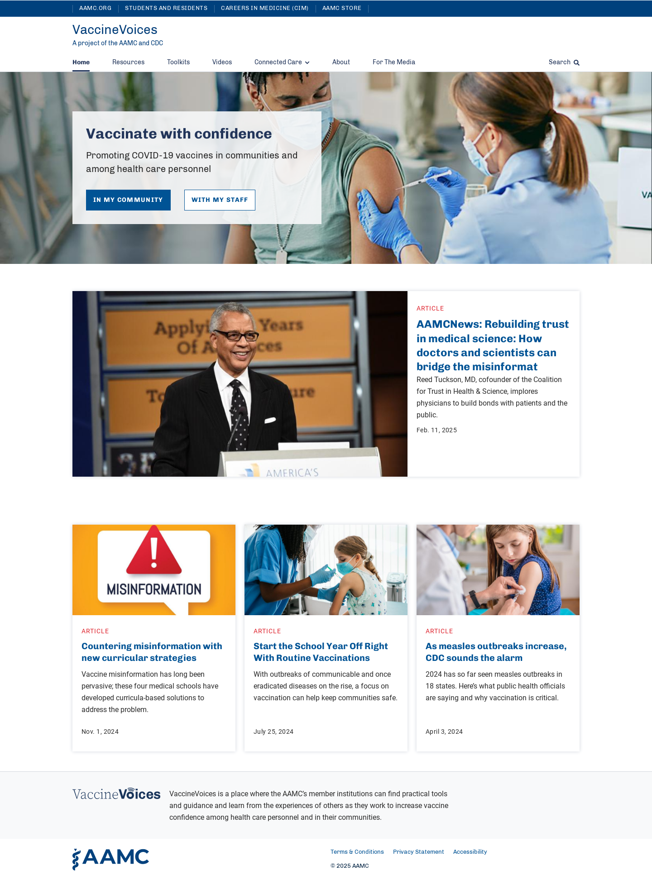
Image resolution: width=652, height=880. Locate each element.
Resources (128, 62)
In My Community (128, 200)
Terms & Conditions (357, 852)
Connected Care (282, 62)
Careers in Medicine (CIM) (265, 8)
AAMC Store (342, 8)
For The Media (394, 62)
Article (430, 308)
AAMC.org (95, 8)
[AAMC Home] (110, 859)
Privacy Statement (418, 852)
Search (564, 62)
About (341, 62)
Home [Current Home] (81, 62)
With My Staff (220, 200)
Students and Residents (166, 8)
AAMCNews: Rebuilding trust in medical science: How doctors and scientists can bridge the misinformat (493, 345)
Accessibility (470, 852)
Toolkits (178, 62)
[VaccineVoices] (115, 30)
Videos (222, 62)
